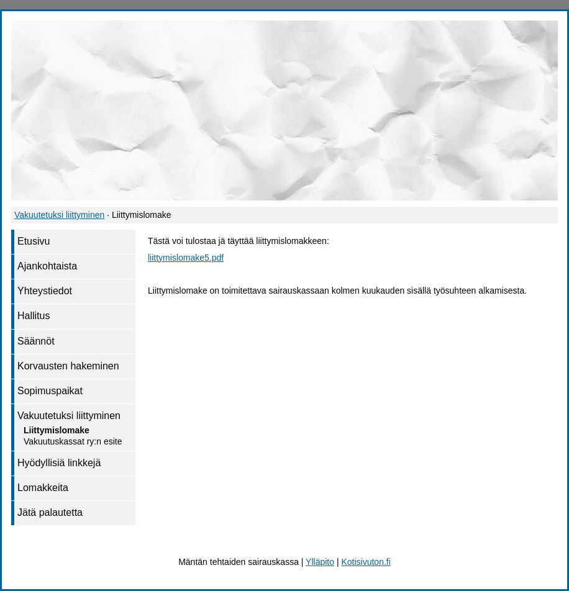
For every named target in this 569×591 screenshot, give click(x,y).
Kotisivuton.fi (365, 562)
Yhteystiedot (44, 291)
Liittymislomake (56, 430)
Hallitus (33, 315)
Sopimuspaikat (50, 391)
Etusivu (33, 241)
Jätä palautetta (50, 512)
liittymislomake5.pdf (186, 258)
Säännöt (36, 341)
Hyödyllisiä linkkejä (59, 463)
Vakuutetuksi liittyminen (59, 215)
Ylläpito (320, 562)
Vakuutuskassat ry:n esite (73, 441)
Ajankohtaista (47, 266)
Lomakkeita (42, 487)
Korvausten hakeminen (68, 366)
